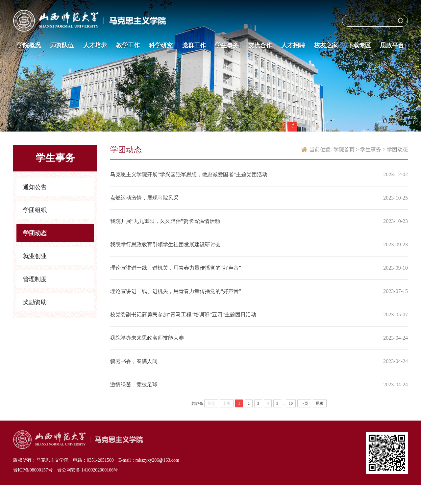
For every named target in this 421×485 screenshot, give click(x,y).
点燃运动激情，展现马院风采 (144, 198)
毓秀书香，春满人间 (134, 361)
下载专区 (359, 45)
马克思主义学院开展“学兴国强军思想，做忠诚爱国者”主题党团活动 (188, 174)
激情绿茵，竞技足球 (134, 384)
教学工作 (128, 45)
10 (291, 403)
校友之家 (326, 45)
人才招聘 (293, 45)
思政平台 (392, 45)
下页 (304, 403)
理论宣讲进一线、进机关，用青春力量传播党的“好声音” (175, 268)
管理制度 (35, 279)
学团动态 (35, 233)
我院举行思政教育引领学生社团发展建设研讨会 (165, 244)
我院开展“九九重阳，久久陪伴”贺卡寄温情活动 (165, 221)
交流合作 (260, 45)
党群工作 (194, 45)
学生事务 (227, 45)
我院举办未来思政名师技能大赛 (147, 338)
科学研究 (161, 45)
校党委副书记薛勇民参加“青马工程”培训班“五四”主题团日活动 (183, 314)
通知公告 (35, 187)
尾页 (320, 403)
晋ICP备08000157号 (33, 470)
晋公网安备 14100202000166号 (87, 470)
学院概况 (29, 45)
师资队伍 (62, 45)
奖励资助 (35, 302)
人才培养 (95, 45)
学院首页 (344, 149)
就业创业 (35, 256)
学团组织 (35, 210)
